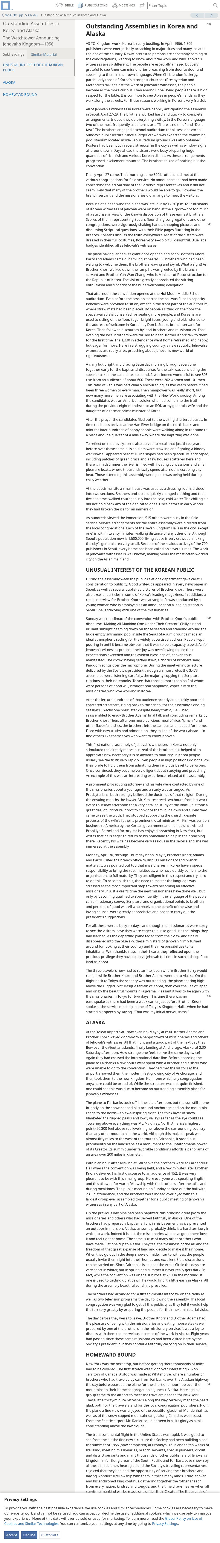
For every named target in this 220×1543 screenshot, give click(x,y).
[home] (6, 5)
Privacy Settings (165, 1523)
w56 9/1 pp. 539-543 (19, 15)
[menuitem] (6, 5)
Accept (11, 1535)
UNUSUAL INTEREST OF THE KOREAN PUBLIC (33, 67)
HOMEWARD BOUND (20, 94)
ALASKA (9, 82)
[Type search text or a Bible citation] (177, 5)
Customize (49, 1535)
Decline (29, 1535)
